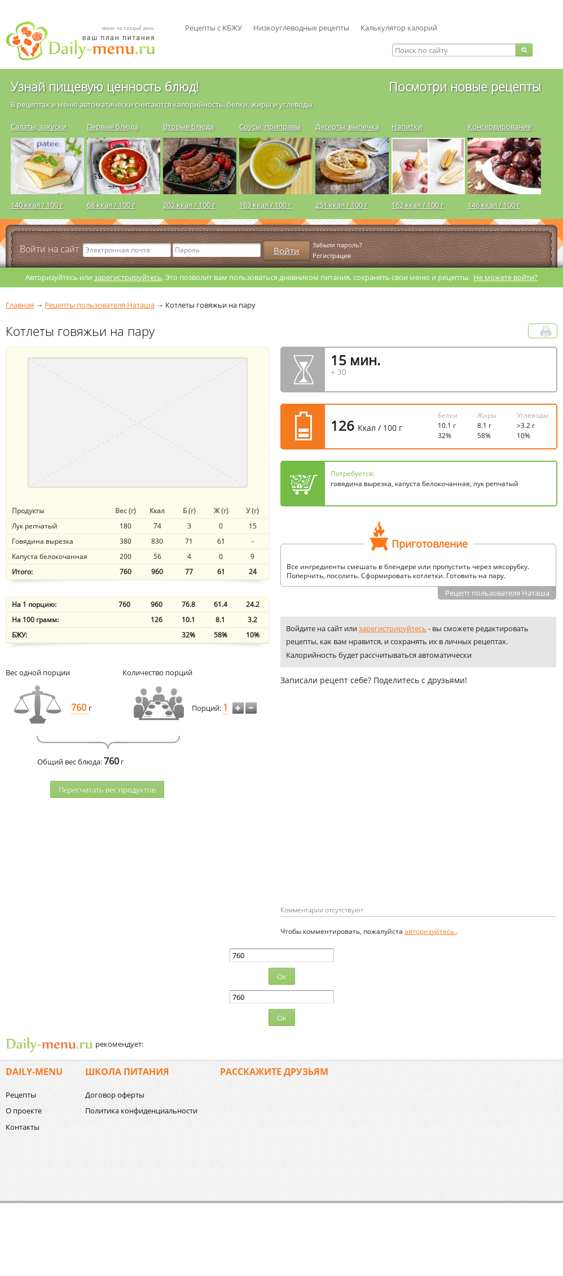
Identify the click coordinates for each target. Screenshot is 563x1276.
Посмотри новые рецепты (465, 86)
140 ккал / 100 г (37, 205)
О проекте (24, 1110)
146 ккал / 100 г (494, 205)
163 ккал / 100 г (265, 205)
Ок (282, 977)
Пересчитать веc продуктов (107, 790)
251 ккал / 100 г (341, 205)
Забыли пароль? (337, 245)
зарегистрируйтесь (128, 277)
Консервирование (499, 126)
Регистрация (332, 255)
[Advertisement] (375, 814)
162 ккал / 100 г (418, 205)
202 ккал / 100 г (189, 205)
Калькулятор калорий (398, 28)
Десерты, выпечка (347, 126)
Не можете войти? (505, 277)
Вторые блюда (188, 126)
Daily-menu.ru (87, 40)
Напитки (407, 126)
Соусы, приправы (270, 126)
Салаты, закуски (39, 126)
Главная (20, 305)
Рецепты (21, 1095)
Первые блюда (112, 126)
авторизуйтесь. (430, 931)
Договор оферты (114, 1095)
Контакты (22, 1127)
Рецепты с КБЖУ (213, 28)
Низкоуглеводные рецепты (301, 28)
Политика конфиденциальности (141, 1110)
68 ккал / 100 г (111, 205)
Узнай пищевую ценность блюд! (105, 86)
